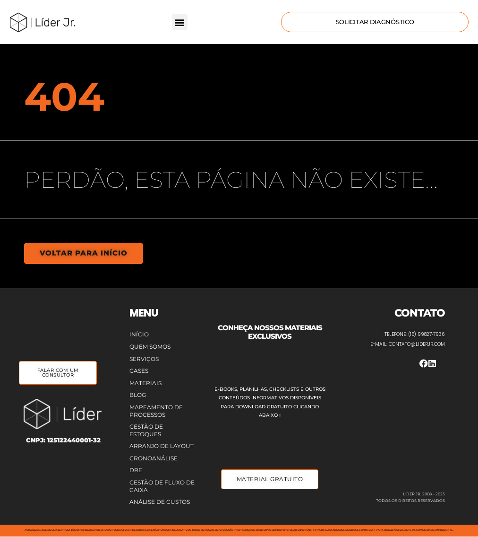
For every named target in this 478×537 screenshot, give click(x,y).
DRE (135, 470)
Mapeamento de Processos (156, 410)
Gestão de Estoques (146, 430)
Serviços (144, 358)
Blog (137, 394)
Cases (138, 370)
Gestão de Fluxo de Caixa (162, 486)
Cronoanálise (153, 457)
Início (139, 334)
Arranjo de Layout (161, 445)
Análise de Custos (159, 501)
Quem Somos (150, 346)
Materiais (145, 382)
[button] (180, 22)
